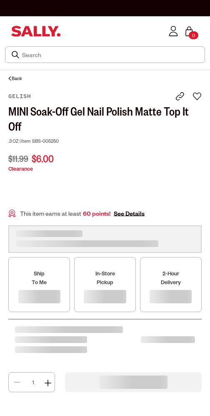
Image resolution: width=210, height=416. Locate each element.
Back (15, 78)
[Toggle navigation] (5, 31)
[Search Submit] (16, 55)
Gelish (19, 96)
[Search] (111, 55)
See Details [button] (129, 213)
